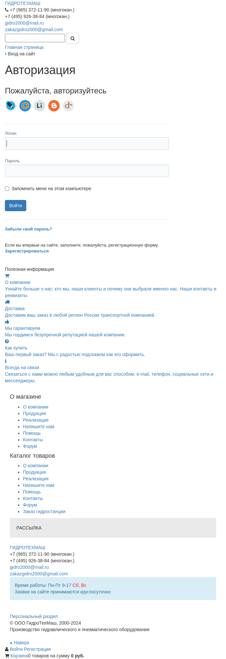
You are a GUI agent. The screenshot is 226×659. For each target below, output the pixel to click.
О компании (35, 406)
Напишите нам (38, 426)
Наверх (19, 642)
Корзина (19, 655)
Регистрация (37, 649)
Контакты (33, 439)
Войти (17, 649)
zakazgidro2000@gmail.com (34, 29)
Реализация (36, 420)
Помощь (32, 433)
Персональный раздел (34, 616)
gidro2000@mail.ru (24, 23)
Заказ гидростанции (44, 511)
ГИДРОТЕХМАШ (22, 3)
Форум (30, 446)
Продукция (34, 413)
